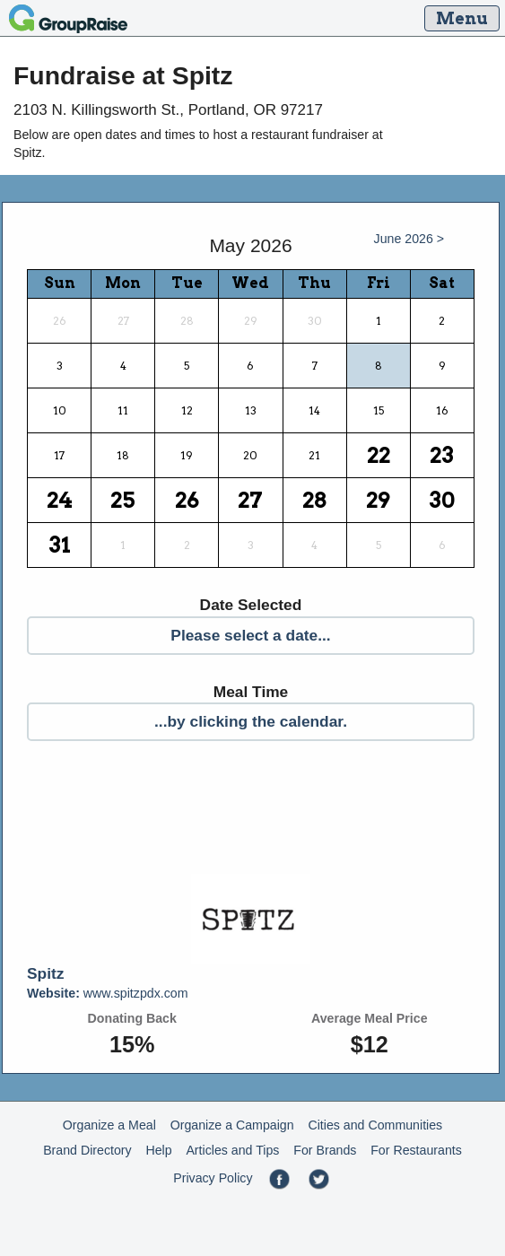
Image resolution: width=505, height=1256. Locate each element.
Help (158, 1150)
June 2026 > (409, 238)
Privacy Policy (212, 1178)
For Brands (324, 1150)
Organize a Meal (109, 1125)
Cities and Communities (375, 1125)
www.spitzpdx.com (107, 993)
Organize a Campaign (232, 1125)
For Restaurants (416, 1150)
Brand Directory (87, 1150)
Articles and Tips (232, 1150)
